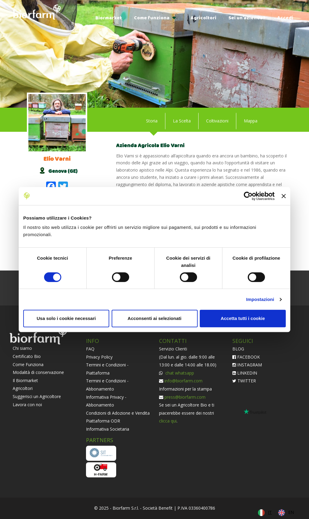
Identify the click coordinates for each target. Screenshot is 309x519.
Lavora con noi (27, 404)
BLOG (238, 349)
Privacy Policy (99, 357)
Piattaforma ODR (103, 421)
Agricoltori (203, 18)
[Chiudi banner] (284, 196)
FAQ (90, 349)
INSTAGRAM (247, 365)
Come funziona (152, 18)
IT (270, 512)
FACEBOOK (246, 357)
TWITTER (244, 381)
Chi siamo (22, 348)
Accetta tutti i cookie (243, 318)
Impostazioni (260, 299)
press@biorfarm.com (184, 397)
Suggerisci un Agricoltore (37, 396)
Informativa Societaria (107, 429)
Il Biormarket (25, 380)
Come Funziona (28, 364)
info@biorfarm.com (183, 381)
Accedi (285, 18)
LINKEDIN (244, 373)
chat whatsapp (179, 373)
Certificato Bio (27, 356)
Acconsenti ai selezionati (154, 318)
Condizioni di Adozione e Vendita (118, 413)
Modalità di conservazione (38, 372)
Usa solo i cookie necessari (66, 318)
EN (291, 512)
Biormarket (108, 18)
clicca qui (168, 421)
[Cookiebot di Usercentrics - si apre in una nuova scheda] (248, 196)
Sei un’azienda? (246, 18)
